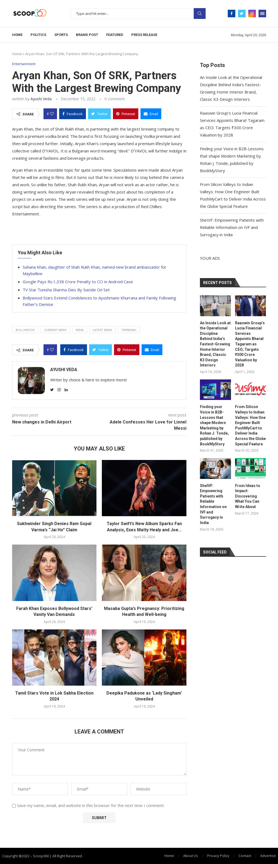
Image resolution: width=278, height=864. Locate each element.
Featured (114, 35)
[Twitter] (242, 13)
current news (55, 330)
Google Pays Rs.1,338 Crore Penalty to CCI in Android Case (78, 281)
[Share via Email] (150, 113)
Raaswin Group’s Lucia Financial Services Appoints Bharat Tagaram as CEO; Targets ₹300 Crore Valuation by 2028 (250, 344)
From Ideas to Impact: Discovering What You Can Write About (247, 496)
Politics (38, 35)
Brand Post (87, 35)
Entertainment (23, 64)
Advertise (268, 855)
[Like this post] (52, 113)
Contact (245, 855)
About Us (190, 855)
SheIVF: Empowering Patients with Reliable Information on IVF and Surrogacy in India (232, 227)
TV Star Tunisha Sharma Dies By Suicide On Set (66, 289)
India (79, 330)
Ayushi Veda (41, 98)
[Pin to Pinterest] (125, 113)
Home (17, 35)
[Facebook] (231, 13)
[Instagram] (252, 13)
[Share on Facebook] (72, 113)
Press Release (144, 35)
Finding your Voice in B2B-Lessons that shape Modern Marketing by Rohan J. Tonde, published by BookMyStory (214, 425)
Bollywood (25, 330)
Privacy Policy (218, 855)
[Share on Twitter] (99, 113)
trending (128, 330)
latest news (102, 330)
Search (200, 13)
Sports (61, 35)
